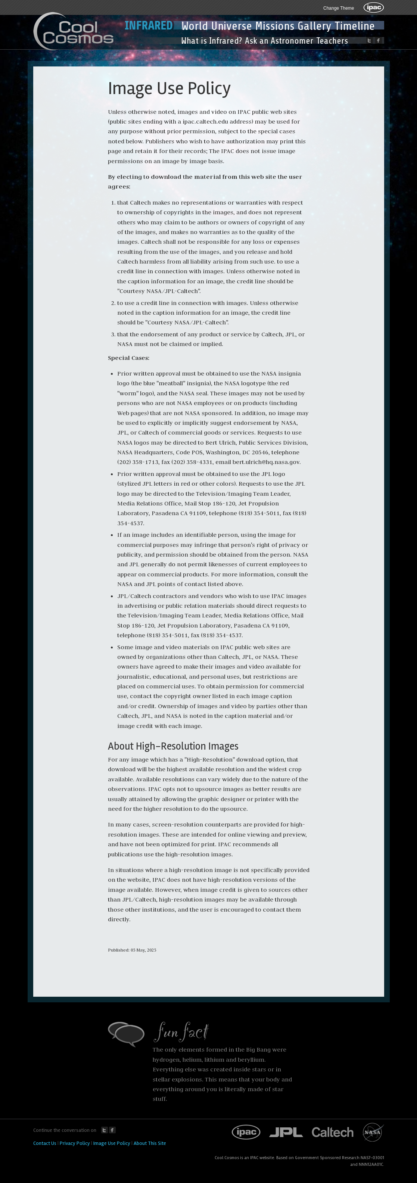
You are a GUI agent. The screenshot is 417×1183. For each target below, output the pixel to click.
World (194, 26)
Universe (231, 26)
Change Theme (338, 8)
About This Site (150, 1143)
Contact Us (44, 1143)
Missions (275, 26)
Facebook (112, 1130)
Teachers (332, 41)
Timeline (354, 26)
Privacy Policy (75, 1143)
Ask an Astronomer (279, 41)
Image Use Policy (111, 1143)
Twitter (104, 1130)
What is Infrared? (211, 41)
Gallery (315, 26)
